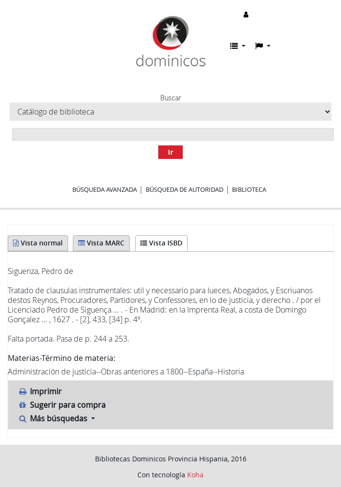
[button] (238, 46)
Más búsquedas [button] (53, 418)
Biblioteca (249, 189)
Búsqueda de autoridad (184, 189)
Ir (170, 152)
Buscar (170, 98)
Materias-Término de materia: (61, 358)
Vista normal (38, 242)
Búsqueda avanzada (104, 189)
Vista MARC (101, 242)
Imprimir (40, 391)
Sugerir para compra (62, 405)
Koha (195, 474)
